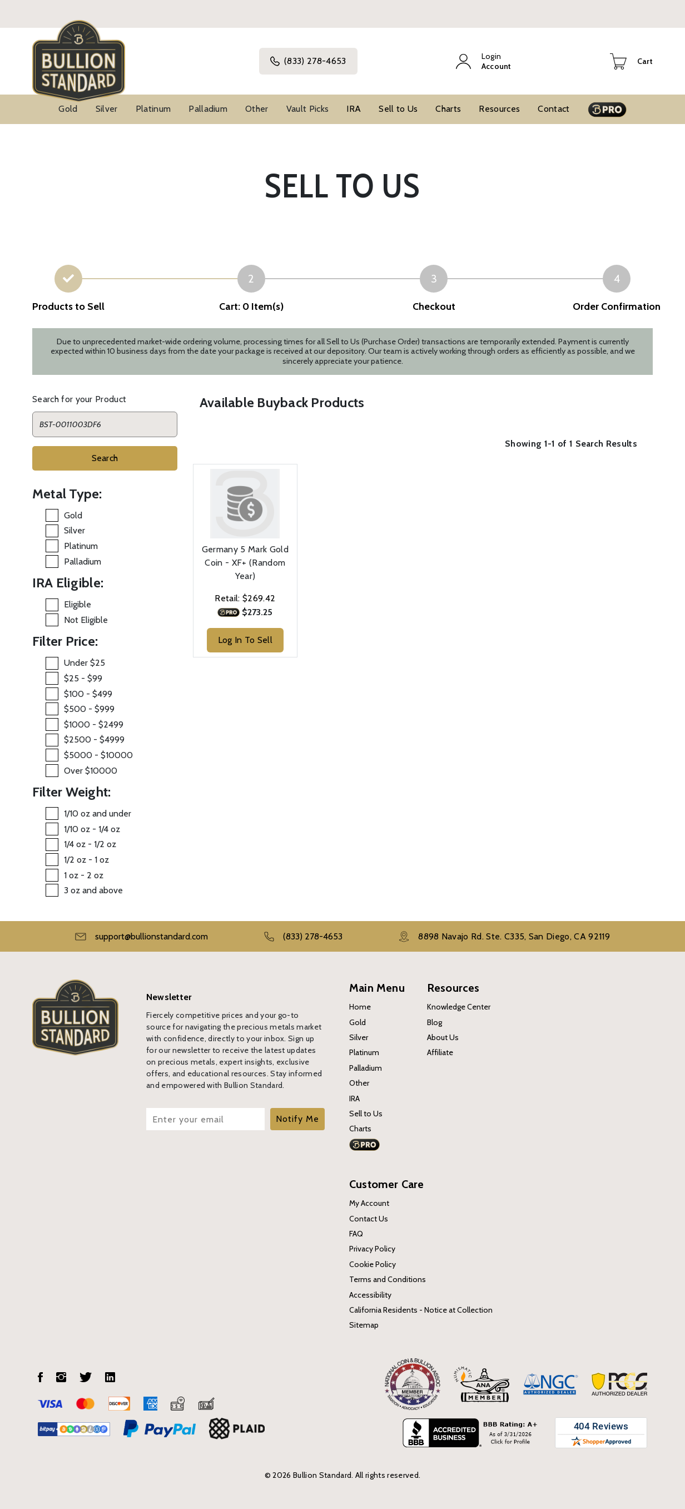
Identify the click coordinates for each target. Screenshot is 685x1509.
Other (257, 108)
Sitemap (364, 1325)
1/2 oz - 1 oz (86, 859)
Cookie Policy (372, 1264)
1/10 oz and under (97, 813)
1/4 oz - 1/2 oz (90, 844)
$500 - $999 (89, 709)
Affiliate (440, 1052)
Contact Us (368, 1219)
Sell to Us (398, 108)
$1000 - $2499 (93, 724)
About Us (443, 1037)
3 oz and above (93, 890)
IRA (353, 108)
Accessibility (370, 1295)
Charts (448, 108)
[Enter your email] (205, 1119)
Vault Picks (307, 108)
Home (360, 1007)
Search (105, 458)
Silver (107, 108)
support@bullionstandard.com (151, 936)
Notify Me (297, 1119)
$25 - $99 (83, 678)
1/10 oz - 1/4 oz (92, 829)
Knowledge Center (458, 1007)
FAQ (356, 1234)
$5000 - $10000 (98, 755)
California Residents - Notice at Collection (421, 1310)
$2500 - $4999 (94, 739)
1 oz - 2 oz (83, 875)
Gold (67, 108)
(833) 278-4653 (308, 61)
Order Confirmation (617, 306)
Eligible (77, 604)
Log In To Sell (245, 640)
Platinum (153, 108)
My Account (369, 1203)
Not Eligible (86, 620)
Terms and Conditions (387, 1279)
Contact (553, 108)
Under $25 (84, 662)
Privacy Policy (372, 1249)
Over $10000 (90, 770)
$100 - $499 (88, 694)
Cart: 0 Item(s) (251, 306)
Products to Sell (68, 306)
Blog (434, 1022)
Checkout (434, 306)
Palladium (207, 108)
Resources (499, 108)
